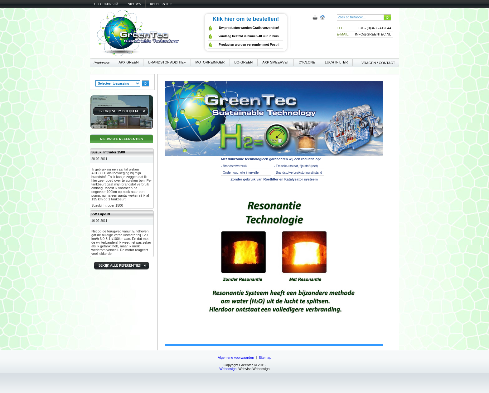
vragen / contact (378, 63)
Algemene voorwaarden (236, 357)
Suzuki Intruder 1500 (108, 152)
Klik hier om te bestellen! (245, 19)
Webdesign (228, 369)
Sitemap (265, 357)
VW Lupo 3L (101, 214)
